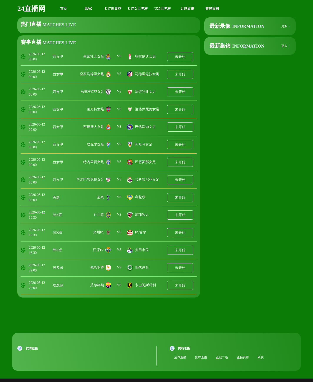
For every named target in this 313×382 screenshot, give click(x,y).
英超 (56, 197)
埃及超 (58, 268)
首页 (63, 8)
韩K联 (57, 215)
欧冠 (88, 8)
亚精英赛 (243, 357)
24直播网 (31, 9)
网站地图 (184, 348)
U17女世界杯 (138, 8)
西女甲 (58, 56)
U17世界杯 (113, 8)
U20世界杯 (162, 8)
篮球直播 (212, 8)
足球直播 (187, 8)
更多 (284, 26)
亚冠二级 (222, 357)
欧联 (261, 357)
